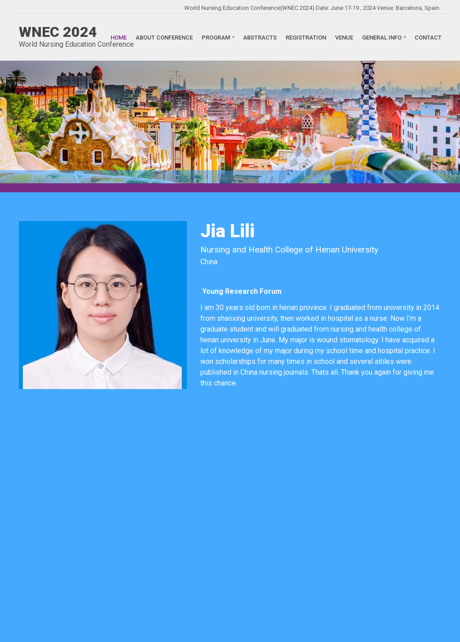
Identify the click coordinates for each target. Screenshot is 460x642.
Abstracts (260, 37)
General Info (382, 37)
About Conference (164, 37)
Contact (428, 37)
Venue (344, 37)
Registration (306, 37)
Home (119, 37)
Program (216, 37)
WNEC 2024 (58, 32)
